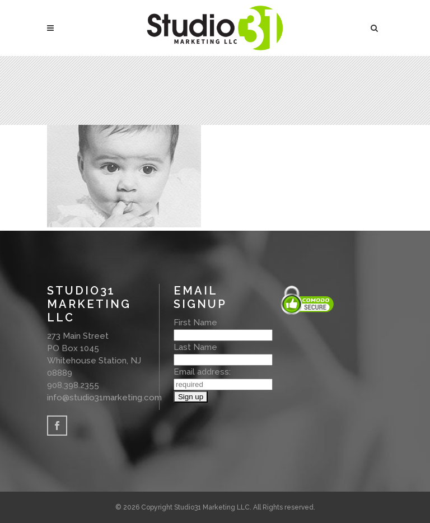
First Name (195, 322)
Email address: (202, 372)
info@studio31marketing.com (104, 398)
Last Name (195, 347)
